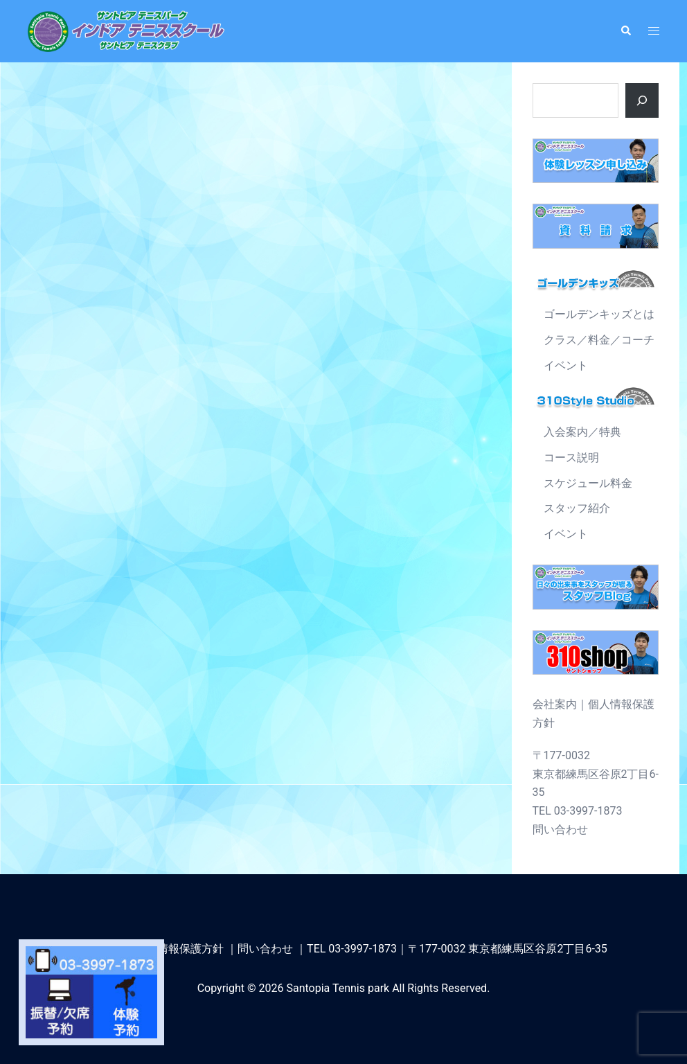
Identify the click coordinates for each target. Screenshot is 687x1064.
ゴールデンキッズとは (599, 314)
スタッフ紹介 (577, 508)
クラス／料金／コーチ (599, 339)
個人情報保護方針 (179, 948)
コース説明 (571, 457)
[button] (625, 31)
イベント (566, 365)
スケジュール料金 (588, 483)
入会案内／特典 (582, 431)
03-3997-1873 (362, 948)
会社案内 (555, 704)
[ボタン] (642, 100)
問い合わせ (560, 829)
